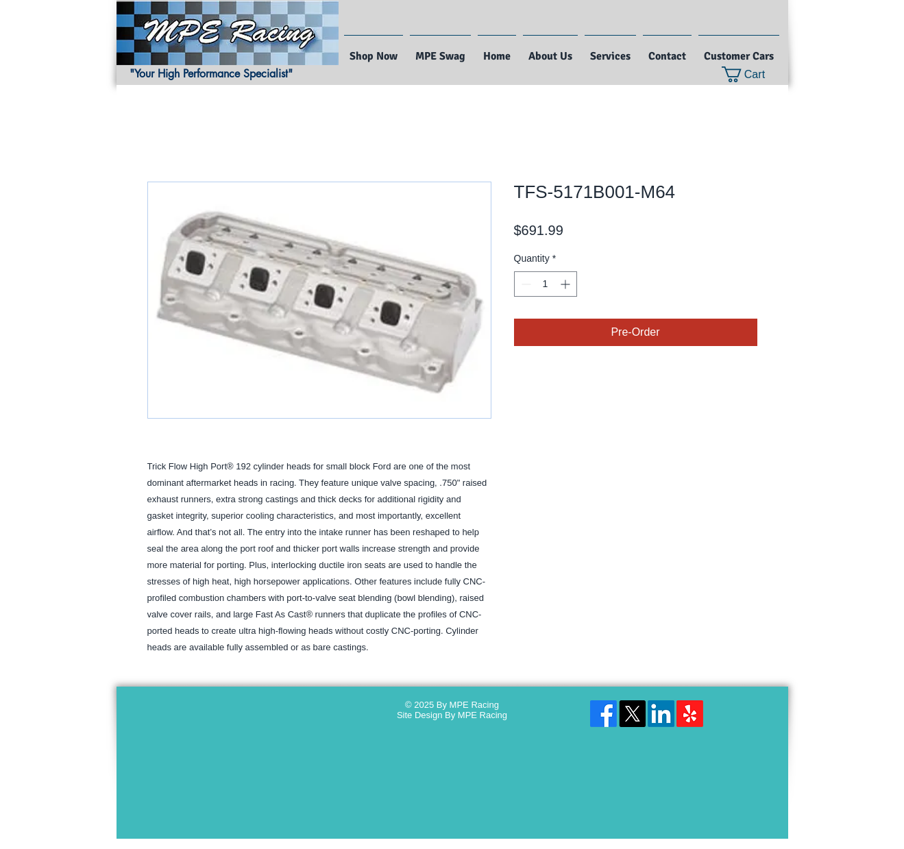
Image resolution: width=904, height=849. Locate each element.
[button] (752, 74)
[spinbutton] (545, 284)
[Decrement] (524, 284)
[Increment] (566, 284)
